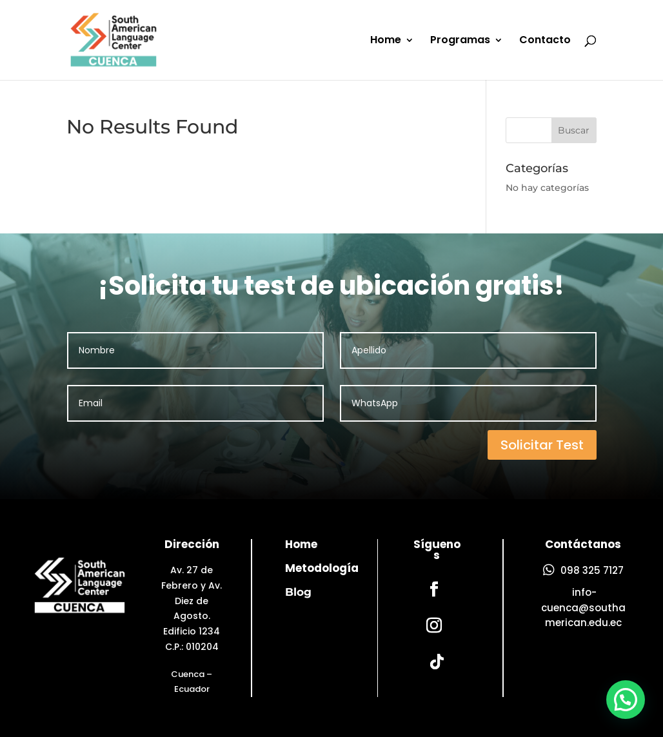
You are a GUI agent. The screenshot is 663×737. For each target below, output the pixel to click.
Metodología (322, 568)
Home (385, 41)
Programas (460, 41)
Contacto (545, 41)
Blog (298, 591)
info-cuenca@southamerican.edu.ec (583, 607)
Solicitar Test (542, 445)
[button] (626, 701)
